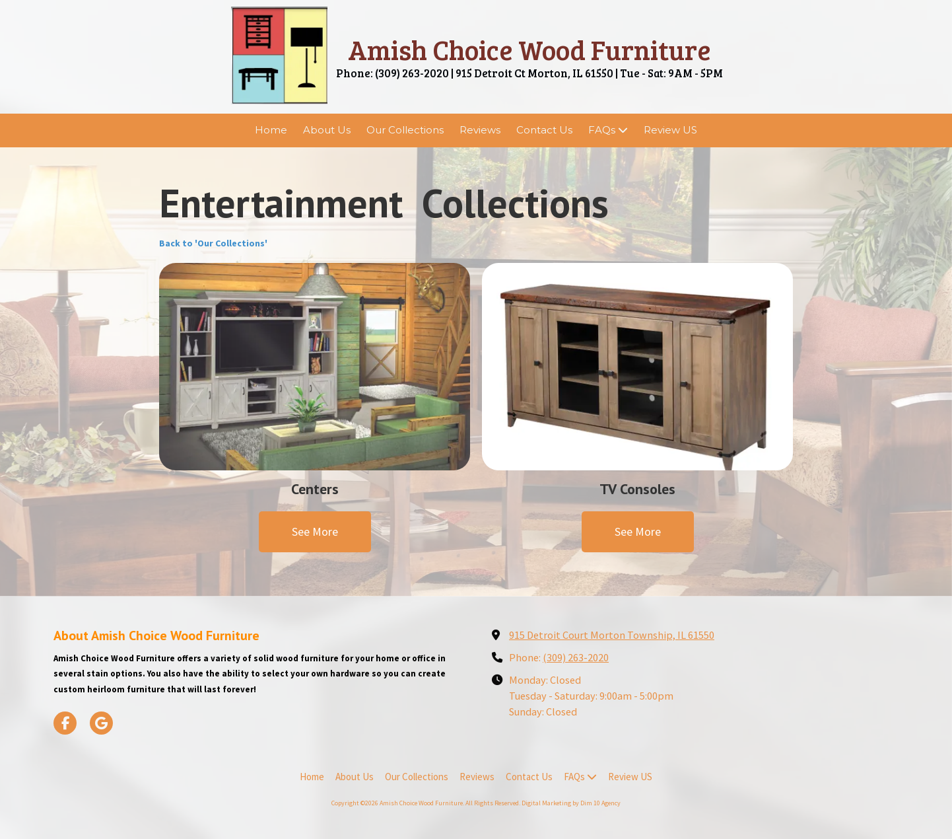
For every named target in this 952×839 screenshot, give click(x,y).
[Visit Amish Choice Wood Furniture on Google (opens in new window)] (101, 723)
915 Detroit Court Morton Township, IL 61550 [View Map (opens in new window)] (611, 634)
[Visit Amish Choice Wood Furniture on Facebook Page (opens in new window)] (65, 723)
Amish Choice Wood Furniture (529, 49)
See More (315, 531)
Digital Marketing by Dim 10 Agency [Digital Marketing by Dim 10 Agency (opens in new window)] (571, 803)
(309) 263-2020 (576, 657)
